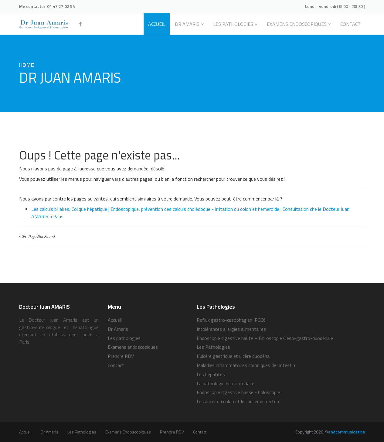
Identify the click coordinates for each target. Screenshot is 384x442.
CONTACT (350, 24)
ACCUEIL (156, 24)
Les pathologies (233, 24)
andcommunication (346, 432)
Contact (116, 365)
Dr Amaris (187, 24)
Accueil (115, 320)
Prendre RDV (121, 356)
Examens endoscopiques (133, 347)
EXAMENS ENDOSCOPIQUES (297, 24)
